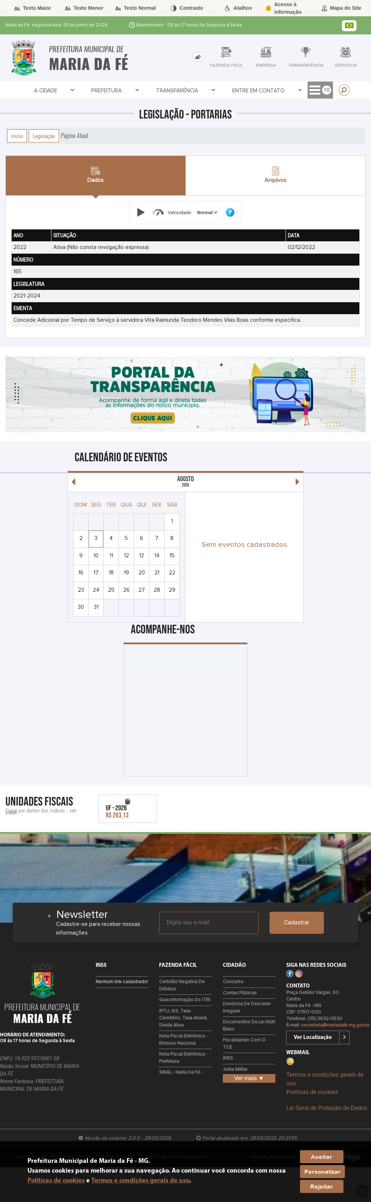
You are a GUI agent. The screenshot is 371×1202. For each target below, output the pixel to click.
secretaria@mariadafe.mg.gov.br (335, 1025)
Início (17, 136)
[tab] (197, 57)
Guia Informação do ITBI (184, 1000)
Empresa (262, 90)
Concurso (233, 982)
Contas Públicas (240, 993)
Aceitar (321, 1156)
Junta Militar (235, 1069)
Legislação (44, 136)
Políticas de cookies (312, 1092)
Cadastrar (296, 922)
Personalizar (322, 1171)
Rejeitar (321, 1186)
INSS (228, 1058)
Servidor (299, 90)
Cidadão (226, 90)
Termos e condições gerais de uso (140, 1180)
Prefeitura (65, 90)
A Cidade (26, 90)
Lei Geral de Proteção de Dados (326, 1108)
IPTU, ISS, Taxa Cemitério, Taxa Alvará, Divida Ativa (183, 1018)
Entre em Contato (175, 90)
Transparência (114, 90)
